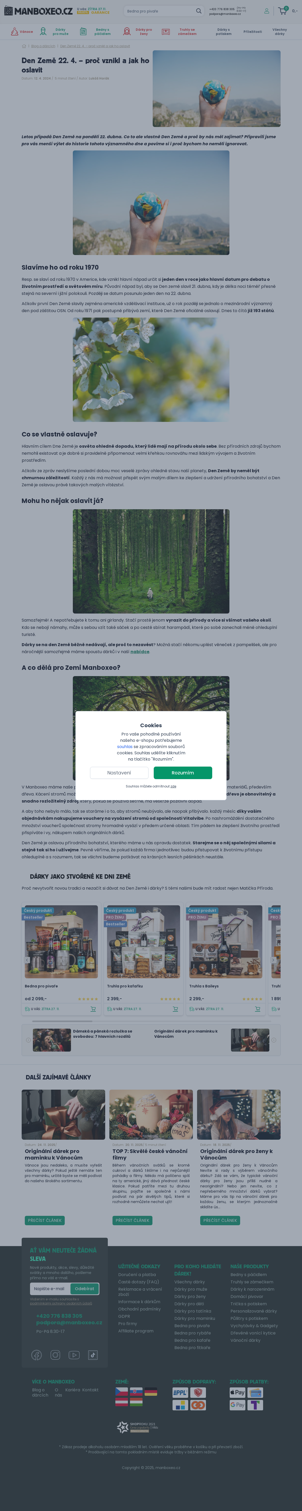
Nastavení (119, 772)
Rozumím (183, 772)
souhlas (125, 747)
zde (173, 786)
